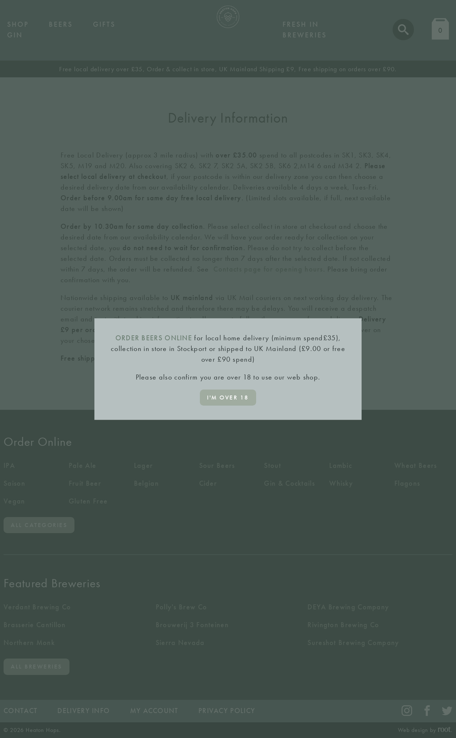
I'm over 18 (228, 397)
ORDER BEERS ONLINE (153, 337)
